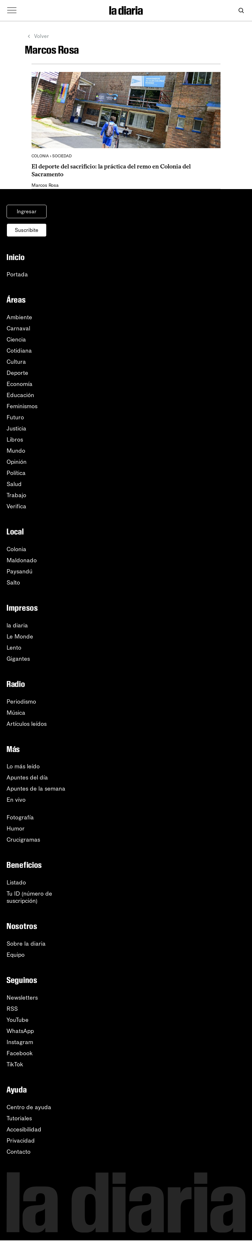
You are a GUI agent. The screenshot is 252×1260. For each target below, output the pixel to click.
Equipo (16, 954)
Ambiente (19, 317)
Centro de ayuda (29, 1107)
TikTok (15, 1064)
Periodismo (21, 701)
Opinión (17, 461)
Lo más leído (23, 766)
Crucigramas (23, 839)
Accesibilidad (24, 1129)
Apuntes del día (27, 777)
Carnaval (18, 328)
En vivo (16, 799)
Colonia (16, 549)
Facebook (20, 1053)
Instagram (20, 1042)
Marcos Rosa (45, 185)
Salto (13, 582)
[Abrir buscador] (241, 10)
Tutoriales (19, 1118)
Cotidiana (19, 350)
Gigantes (18, 658)
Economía (19, 384)
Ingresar (26, 211)
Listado (16, 882)
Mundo (16, 450)
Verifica (16, 506)
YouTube (18, 1020)
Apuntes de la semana (36, 788)
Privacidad (21, 1140)
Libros (15, 439)
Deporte (17, 372)
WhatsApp (20, 1031)
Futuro (15, 417)
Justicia (16, 428)
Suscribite (26, 230)
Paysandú (19, 571)
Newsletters (22, 997)
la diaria (17, 625)
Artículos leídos (27, 723)
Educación (20, 395)
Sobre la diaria (26, 943)
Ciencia (16, 339)
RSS (12, 1008)
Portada (17, 274)
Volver (37, 36)
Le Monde (20, 636)
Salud (14, 484)
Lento (14, 647)
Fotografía (20, 817)
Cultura (16, 361)
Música (16, 712)
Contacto (19, 1151)
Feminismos (22, 406)
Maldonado (22, 560)
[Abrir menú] (12, 10)
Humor (16, 828)
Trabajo (16, 495)
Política (16, 473)
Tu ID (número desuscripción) (29, 897)
